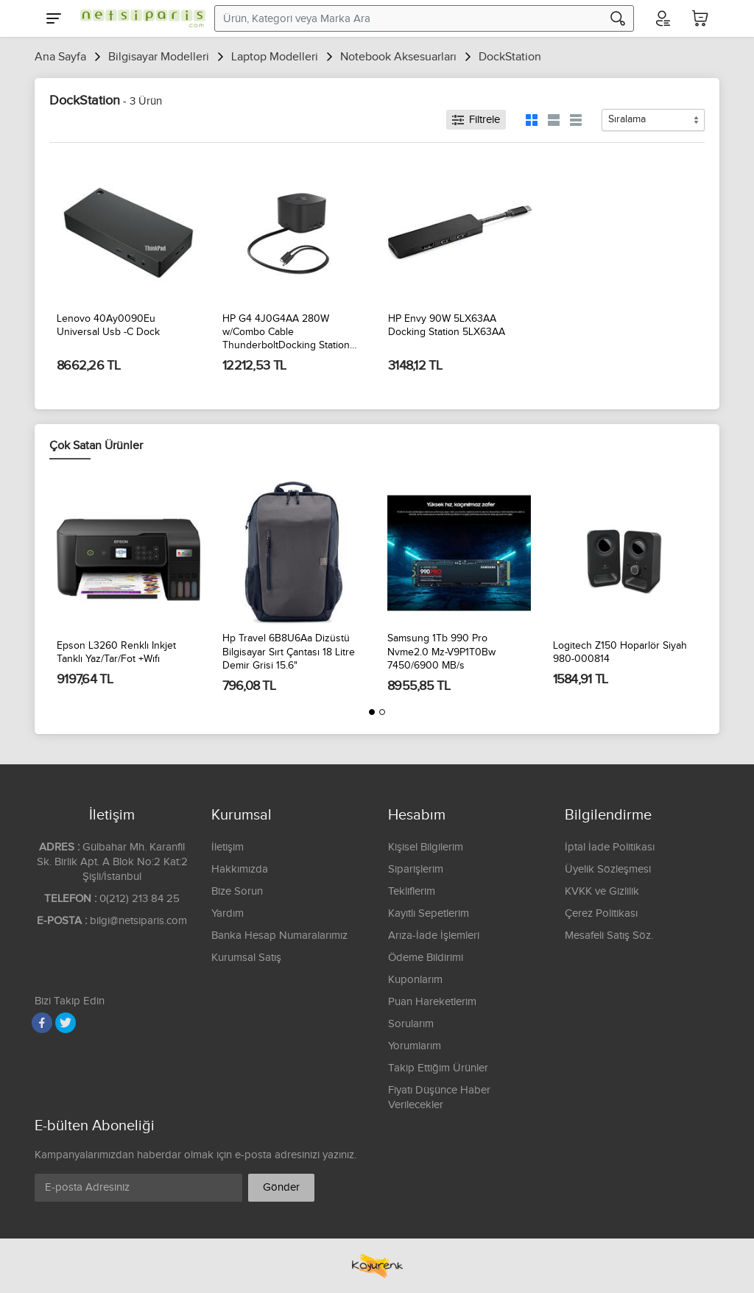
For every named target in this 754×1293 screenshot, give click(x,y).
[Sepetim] (700, 18)
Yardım (227, 913)
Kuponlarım (415, 979)
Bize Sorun (237, 891)
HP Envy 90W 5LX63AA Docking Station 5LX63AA (446, 325)
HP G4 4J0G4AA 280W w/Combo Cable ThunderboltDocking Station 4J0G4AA (286, 333)
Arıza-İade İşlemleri (433, 935)
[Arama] (618, 18)
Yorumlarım (414, 1046)
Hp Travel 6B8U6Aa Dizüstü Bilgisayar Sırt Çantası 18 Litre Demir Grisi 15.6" (288, 652)
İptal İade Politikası (610, 847)
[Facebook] (42, 1022)
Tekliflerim (411, 891)
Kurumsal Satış (246, 957)
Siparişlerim (415, 869)
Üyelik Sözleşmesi (608, 869)
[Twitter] (65, 1022)
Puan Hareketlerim (432, 1002)
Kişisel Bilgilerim (425, 847)
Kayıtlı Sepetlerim (428, 913)
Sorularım (411, 1024)
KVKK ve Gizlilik (602, 891)
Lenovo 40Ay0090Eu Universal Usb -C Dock (108, 325)
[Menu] (54, 18)
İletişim (227, 847)
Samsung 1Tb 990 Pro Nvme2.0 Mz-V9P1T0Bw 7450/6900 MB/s (441, 652)
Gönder (281, 1187)
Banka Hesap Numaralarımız (279, 935)
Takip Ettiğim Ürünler (438, 1068)
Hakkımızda (239, 869)
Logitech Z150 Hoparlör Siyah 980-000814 (620, 652)
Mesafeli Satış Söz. (609, 935)
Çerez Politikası (601, 913)
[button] (372, 712)
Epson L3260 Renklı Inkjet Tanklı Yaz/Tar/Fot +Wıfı (116, 652)
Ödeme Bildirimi (425, 957)
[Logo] (139, 18)
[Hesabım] (662, 18)
